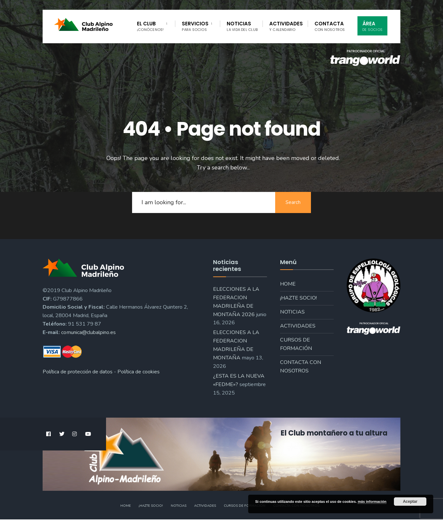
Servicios (195, 26)
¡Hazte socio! (298, 298)
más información (372, 501)
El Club (150, 26)
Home (288, 284)
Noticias (242, 26)
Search (293, 202)
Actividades (286, 26)
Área (372, 26)
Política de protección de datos (78, 371)
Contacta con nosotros (300, 366)
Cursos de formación (296, 344)
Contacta (330, 26)
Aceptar (410, 501)
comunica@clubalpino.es (88, 332)
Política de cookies (138, 371)
